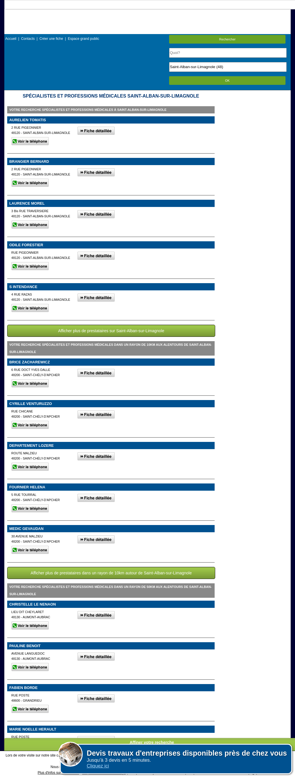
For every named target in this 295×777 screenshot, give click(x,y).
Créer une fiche (51, 39)
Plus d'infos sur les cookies (58, 773)
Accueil (10, 39)
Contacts (28, 39)
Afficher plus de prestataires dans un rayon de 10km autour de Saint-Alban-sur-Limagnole (111, 573)
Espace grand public (83, 39)
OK (227, 80)
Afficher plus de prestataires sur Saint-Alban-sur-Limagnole (111, 330)
